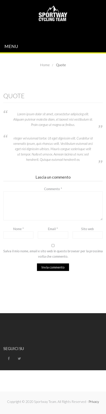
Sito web (87, 229)
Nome (18, 229)
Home (45, 65)
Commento (53, 189)
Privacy (94, 402)
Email (53, 229)
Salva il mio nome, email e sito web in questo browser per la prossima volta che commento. (53, 253)
